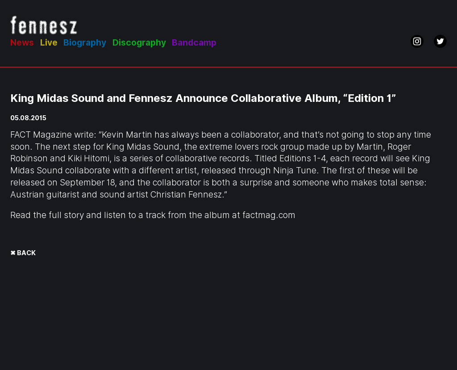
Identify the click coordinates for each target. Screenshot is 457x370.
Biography (84, 43)
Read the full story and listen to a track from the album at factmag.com (152, 215)
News (22, 43)
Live (49, 43)
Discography (139, 43)
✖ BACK (23, 252)
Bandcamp (194, 43)
